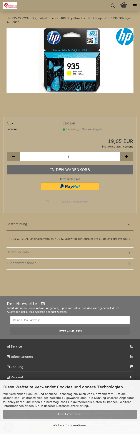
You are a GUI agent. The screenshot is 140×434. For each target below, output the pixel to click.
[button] (13, 156)
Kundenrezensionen (22, 263)
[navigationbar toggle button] (134, 5)
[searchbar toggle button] (112, 5)
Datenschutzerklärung (72, 405)
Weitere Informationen (70, 425)
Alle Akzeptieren (70, 414)
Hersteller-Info (18, 252)
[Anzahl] (70, 156)
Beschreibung (17, 224)
